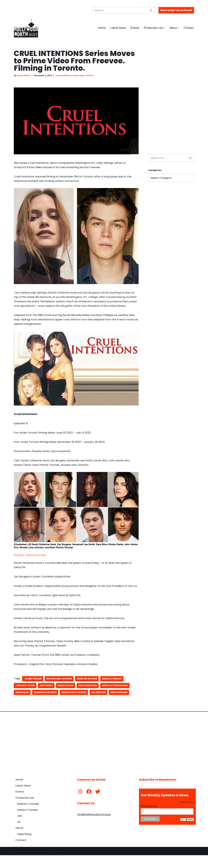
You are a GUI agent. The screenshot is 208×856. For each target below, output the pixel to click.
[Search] (120, 10)
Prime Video (78, 75)
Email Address (150, 807)
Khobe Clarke (65, 686)
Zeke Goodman (118, 693)
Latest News (118, 27)
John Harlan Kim (25, 686)
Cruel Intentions (63, 75)
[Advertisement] (171, 98)
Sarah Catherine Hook (115, 686)
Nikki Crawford (87, 686)
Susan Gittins (23, 75)
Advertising (24, 835)
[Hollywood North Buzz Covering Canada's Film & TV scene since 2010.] (26, 27)
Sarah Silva (22, 693)
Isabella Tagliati (112, 679)
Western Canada (28, 805)
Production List (24, 798)
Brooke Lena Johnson (59, 679)
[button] (164, 28)
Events (134, 27)
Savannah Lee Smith (45, 693)
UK (18, 823)
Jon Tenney (46, 686)
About (19, 829)
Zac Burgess (98, 693)
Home (102, 27)
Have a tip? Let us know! (176, 10)
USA (19, 817)
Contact (189, 27)
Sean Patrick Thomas (73, 693)
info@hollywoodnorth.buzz (94, 815)
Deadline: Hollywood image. (30, 555)
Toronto (89, 75)
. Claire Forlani (33, 679)
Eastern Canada (27, 811)
